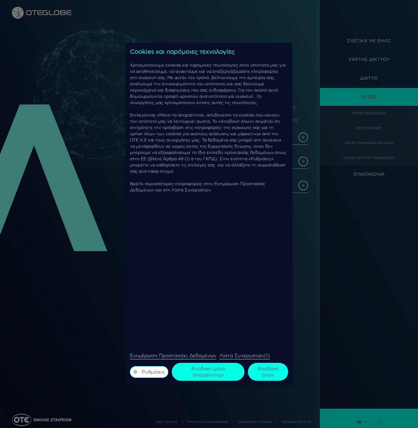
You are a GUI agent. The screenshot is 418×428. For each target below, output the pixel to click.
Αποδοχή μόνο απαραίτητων (208, 371)
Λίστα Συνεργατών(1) (244, 355)
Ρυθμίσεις (149, 371)
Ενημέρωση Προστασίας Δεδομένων (173, 355)
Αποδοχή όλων (268, 371)
